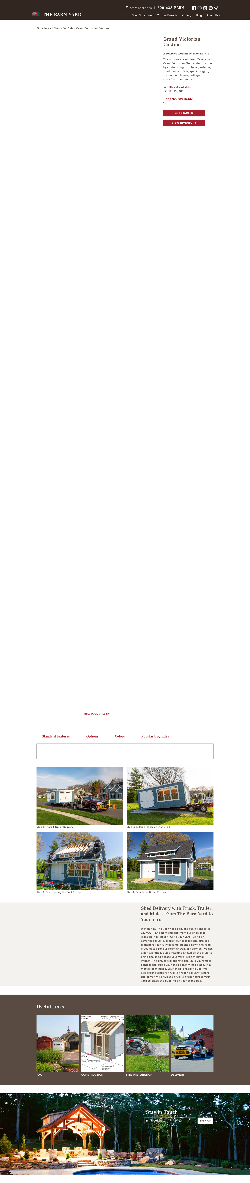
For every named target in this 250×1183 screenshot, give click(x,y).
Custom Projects (167, 15)
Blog (199, 15)
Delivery (178, 1074)
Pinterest (211, 8)
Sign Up (205, 1120)
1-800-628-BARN (169, 8)
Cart (216, 8)
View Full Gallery (97, 713)
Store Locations (141, 8)
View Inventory (184, 122)
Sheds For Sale (64, 28)
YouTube (205, 8)
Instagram (200, 8)
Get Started (184, 113)
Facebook (194, 8)
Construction (92, 1074)
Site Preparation (139, 1074)
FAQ (39, 1074)
